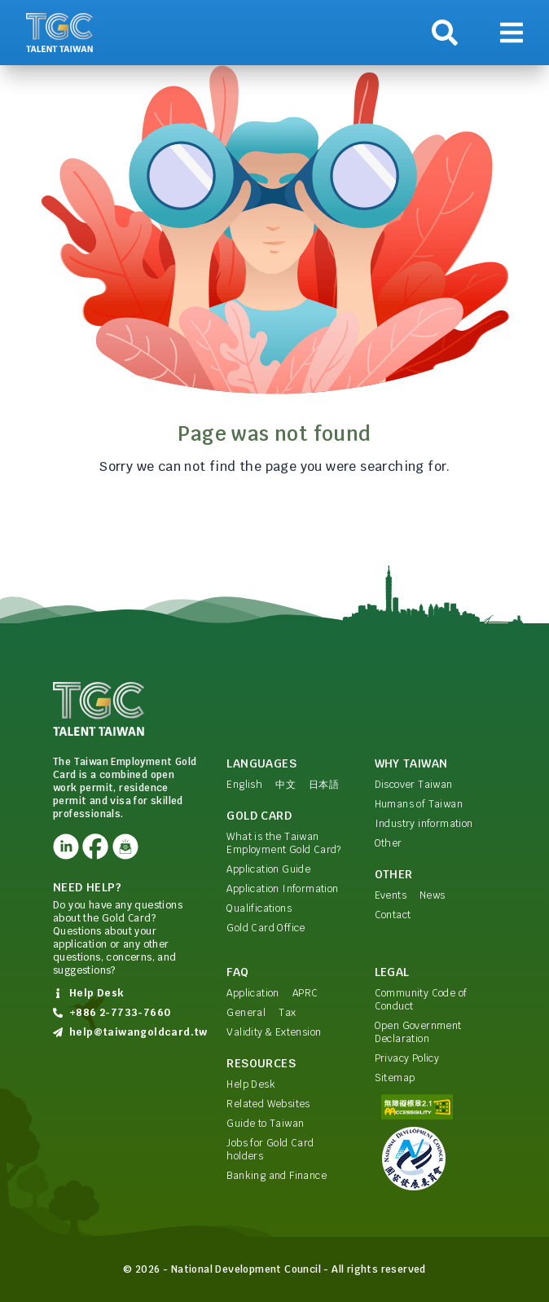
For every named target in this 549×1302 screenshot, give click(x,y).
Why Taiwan (411, 763)
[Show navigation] (511, 32)
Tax (287, 1012)
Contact (393, 915)
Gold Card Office (265, 928)
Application (252, 993)
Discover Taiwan (414, 784)
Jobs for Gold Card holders (270, 1150)
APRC (305, 993)
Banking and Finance (276, 1175)
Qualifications (259, 908)
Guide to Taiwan (265, 1123)
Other (388, 843)
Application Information (282, 888)
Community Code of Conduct (421, 1000)
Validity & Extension (273, 1032)
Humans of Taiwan (419, 804)
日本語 (324, 784)
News (432, 895)
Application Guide (268, 869)
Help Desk (250, 1084)
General (246, 1012)
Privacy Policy (407, 1058)
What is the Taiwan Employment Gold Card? (283, 843)
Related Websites (268, 1104)
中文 (285, 784)
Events (390, 895)
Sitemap (395, 1077)
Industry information (424, 823)
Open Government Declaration (418, 1032)
